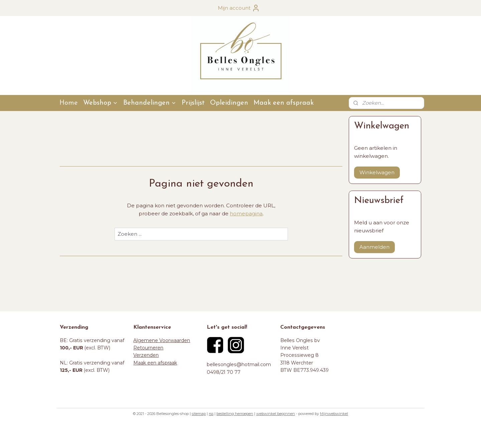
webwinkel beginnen (275, 413)
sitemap (199, 413)
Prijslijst (193, 103)
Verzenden (146, 355)
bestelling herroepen (234, 413)
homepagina (246, 213)
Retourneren (148, 348)
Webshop (100, 103)
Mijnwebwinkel (334, 413)
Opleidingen (229, 103)
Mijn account (239, 8)
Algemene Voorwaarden (161, 340)
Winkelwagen (376, 172)
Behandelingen (149, 103)
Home (68, 103)
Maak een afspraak (284, 103)
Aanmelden (374, 247)
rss (211, 413)
